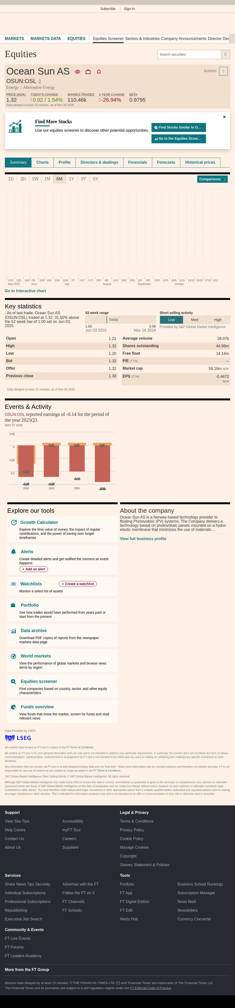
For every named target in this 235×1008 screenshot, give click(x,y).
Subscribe (107, 9)
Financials (137, 162)
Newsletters (187, 910)
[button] (7, 23)
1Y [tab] (71, 178)
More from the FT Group (27, 970)
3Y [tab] (83, 178)
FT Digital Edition (135, 902)
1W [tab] (35, 178)
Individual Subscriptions (25, 893)
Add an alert (35, 569)
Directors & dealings (99, 162)
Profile (65, 162)
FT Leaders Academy (23, 956)
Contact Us (14, 839)
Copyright (128, 856)
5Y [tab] (95, 178)
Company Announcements (184, 39)
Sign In (129, 9)
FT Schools (72, 910)
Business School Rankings (200, 884)
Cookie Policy (132, 839)
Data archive (34, 630)
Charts (42, 162)
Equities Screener (108, 39)
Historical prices (200, 162)
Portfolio (30, 605)
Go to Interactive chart (25, 291)
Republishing (16, 910)
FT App (126, 893)
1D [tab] (11, 178)
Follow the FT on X (78, 893)
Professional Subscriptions (28, 902)
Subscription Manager (196, 893)
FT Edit (126, 910)
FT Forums (14, 947)
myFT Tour (71, 830)
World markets (36, 656)
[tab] (18, 162)
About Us (13, 847)
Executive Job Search (23, 919)
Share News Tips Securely (27, 884)
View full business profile (143, 539)
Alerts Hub (129, 919)
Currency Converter (194, 919)
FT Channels (73, 902)
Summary (18, 162)
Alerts (27, 551)
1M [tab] (47, 178)
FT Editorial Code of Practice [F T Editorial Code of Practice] (150, 988)
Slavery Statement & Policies (145, 865)
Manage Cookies (134, 847)
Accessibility (72, 821)
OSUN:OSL (15, 414)
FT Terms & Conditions (79, 747)
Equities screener (39, 681)
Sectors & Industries (142, 39)
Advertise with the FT (80, 884)
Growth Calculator (39, 522)
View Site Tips (17, 821)
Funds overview (37, 706)
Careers (69, 839)
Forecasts (166, 162)
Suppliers (70, 847)
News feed (186, 902)
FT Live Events (17, 938)
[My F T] (225, 23)
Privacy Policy (132, 830)
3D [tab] (23, 178)
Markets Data (45, 39)
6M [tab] (59, 178)
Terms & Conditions (137, 821)
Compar (212, 179)
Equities (77, 39)
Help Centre (15, 830)
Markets (14, 39)
